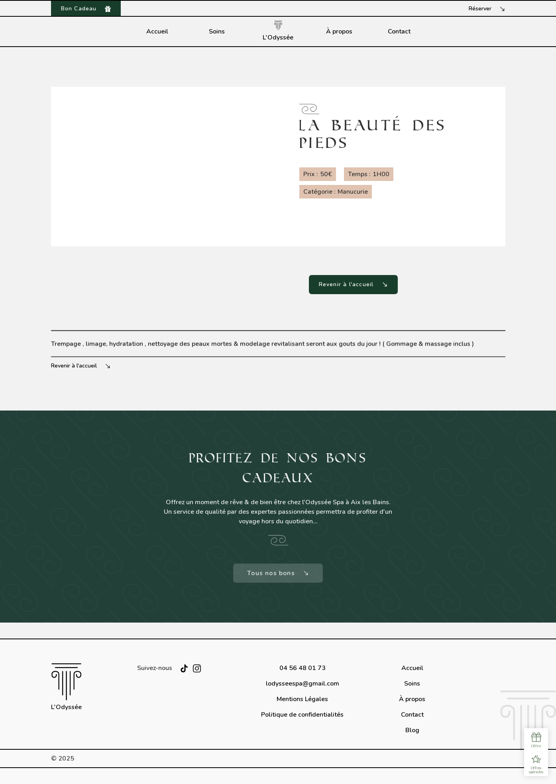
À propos (339, 31)
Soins (217, 31)
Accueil (157, 31)
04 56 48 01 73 (302, 668)
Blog (412, 730)
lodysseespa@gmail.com (302, 683)
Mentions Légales (302, 699)
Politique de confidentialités (302, 714)
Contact (399, 31)
